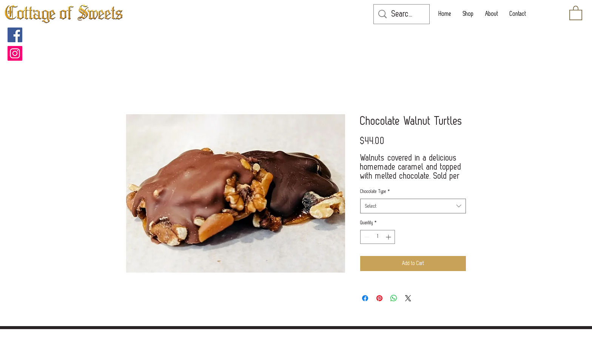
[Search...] (403, 14)
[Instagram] (15, 53)
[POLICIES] (293, 336)
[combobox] (413, 206)
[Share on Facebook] (365, 298)
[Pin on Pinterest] (379, 298)
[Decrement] (366, 237)
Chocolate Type (375, 191)
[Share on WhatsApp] (393, 298)
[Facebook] (15, 35)
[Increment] (389, 237)
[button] (575, 12)
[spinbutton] (377, 237)
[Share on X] (408, 298)
